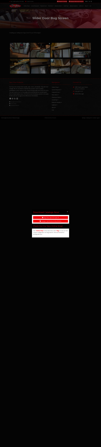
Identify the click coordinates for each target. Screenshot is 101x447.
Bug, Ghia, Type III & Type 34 (50, 217)
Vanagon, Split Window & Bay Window (50, 221)
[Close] (67, 212)
